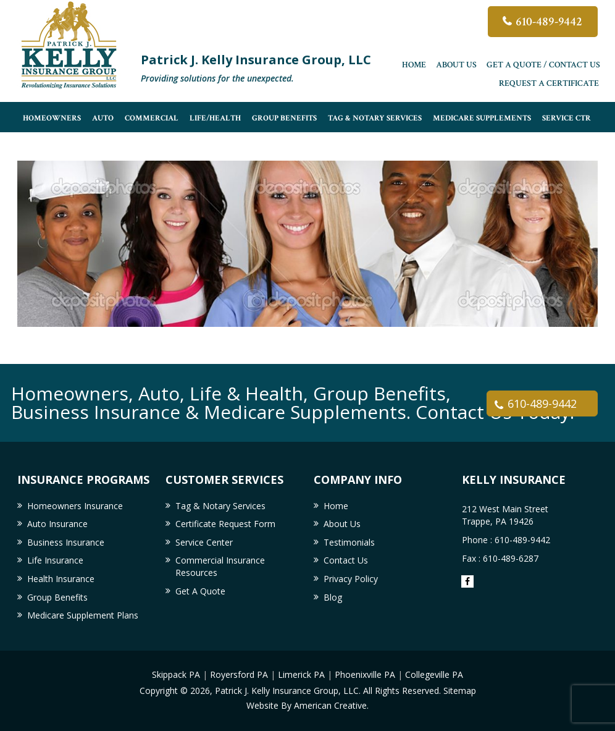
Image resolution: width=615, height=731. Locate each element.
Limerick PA (301, 674)
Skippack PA (176, 674)
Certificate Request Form (225, 524)
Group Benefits (57, 597)
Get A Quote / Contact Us (543, 64)
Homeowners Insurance (75, 506)
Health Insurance (60, 579)
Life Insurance (55, 560)
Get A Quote (200, 591)
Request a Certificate (549, 83)
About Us (456, 64)
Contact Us (346, 560)
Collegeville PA (434, 674)
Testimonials (349, 542)
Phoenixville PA (365, 674)
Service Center (204, 542)
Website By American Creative (306, 705)
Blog (333, 597)
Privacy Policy (351, 579)
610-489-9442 (549, 22)
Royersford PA (239, 674)
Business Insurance (65, 542)
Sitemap (459, 690)
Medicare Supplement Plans (82, 615)
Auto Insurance (57, 524)
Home (414, 64)
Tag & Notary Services (220, 506)
